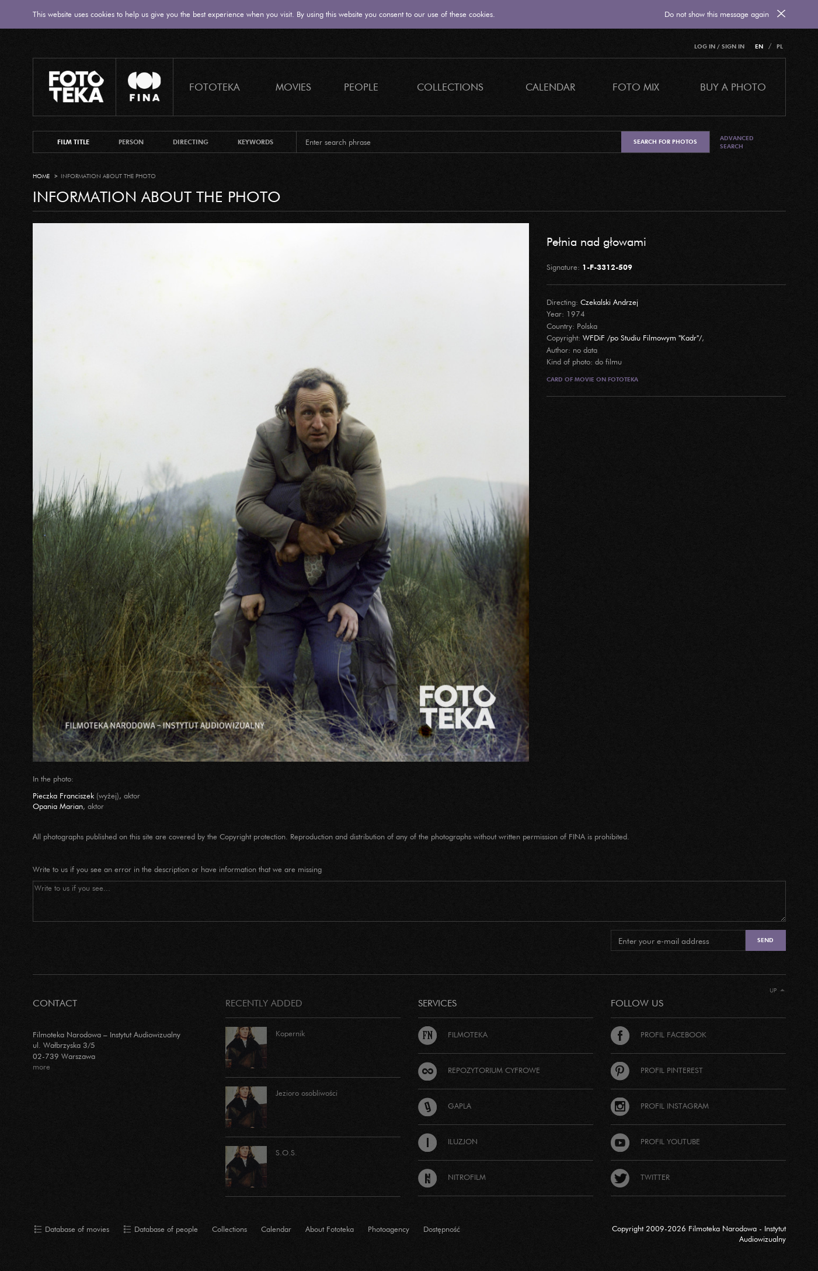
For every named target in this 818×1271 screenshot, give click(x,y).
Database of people (160, 1229)
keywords (255, 142)
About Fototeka (329, 1229)
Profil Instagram (660, 1105)
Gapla (444, 1105)
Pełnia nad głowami (596, 241)
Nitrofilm (452, 1177)
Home (41, 176)
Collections (229, 1229)
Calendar (276, 1229)
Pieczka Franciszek (63, 795)
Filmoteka (453, 1034)
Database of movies (71, 1229)
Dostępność (441, 1229)
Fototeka (214, 87)
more (41, 1066)
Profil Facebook (658, 1034)
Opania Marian (58, 806)
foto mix (635, 87)
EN (759, 46)
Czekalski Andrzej (609, 302)
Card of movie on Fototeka (592, 379)
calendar (550, 87)
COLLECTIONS (450, 87)
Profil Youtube (655, 1141)
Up (777, 990)
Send (765, 940)
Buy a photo (733, 87)
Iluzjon (448, 1141)
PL (780, 46)
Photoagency (388, 1229)
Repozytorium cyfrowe (479, 1070)
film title (73, 142)
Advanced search (737, 142)
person (131, 142)
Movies (293, 87)
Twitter (640, 1177)
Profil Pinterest (657, 1070)
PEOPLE (361, 87)
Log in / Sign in (719, 46)
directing (190, 142)
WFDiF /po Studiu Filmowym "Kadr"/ (642, 337)
